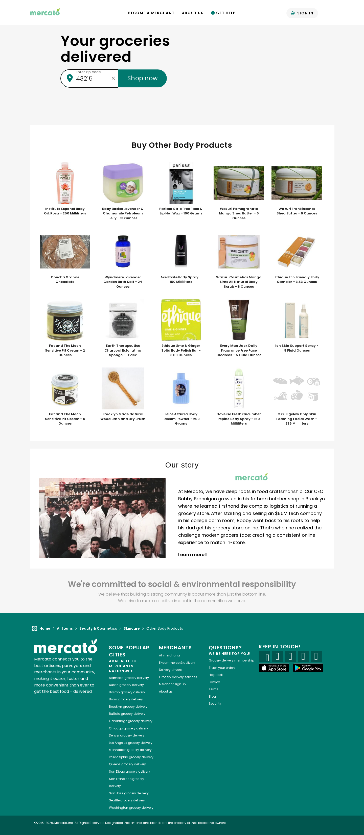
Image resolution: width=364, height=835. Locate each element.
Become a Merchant (151, 12)
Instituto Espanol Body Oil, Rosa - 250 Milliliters (65, 211)
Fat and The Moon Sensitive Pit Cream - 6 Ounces (65, 419)
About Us (193, 12)
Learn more (192, 554)
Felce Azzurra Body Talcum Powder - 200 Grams (181, 419)
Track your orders (222, 668)
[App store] (274, 668)
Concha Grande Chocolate (65, 279)
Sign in (302, 13)
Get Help (223, 12)
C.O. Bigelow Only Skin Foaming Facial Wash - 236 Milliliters (296, 419)
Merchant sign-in (172, 684)
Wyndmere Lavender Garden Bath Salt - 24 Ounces (122, 282)
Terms (213, 689)
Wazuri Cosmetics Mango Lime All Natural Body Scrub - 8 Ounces (238, 282)
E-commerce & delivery (177, 662)
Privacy (214, 682)
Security (215, 703)
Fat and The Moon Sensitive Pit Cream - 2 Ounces (65, 350)
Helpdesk (216, 675)
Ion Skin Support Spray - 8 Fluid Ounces (296, 348)
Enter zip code (88, 72)
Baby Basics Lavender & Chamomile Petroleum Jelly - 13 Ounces (123, 213)
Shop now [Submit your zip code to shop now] (142, 78)
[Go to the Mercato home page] (45, 11)
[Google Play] (308, 668)
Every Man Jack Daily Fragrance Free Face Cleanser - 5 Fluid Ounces (238, 350)
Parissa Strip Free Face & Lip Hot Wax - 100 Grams (180, 211)
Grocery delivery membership (231, 660)
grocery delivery (129, 678)
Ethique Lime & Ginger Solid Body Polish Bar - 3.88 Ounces (181, 350)
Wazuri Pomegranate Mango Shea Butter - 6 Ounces (239, 213)
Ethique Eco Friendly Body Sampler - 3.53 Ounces (297, 279)
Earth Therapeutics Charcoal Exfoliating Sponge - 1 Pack (122, 350)
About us (166, 691)
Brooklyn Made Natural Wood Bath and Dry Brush (122, 416)
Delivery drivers (170, 670)
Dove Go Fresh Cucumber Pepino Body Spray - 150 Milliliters (239, 419)
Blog (212, 696)
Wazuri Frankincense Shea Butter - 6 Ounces (297, 211)
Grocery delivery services (178, 677)
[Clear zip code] (113, 78)
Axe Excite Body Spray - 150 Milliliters (181, 279)
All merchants (169, 655)
